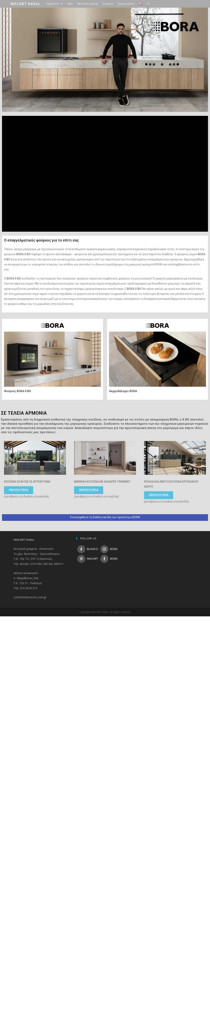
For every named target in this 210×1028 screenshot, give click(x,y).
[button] (18, 490)
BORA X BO (37, 83)
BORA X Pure (38, 48)
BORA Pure (37, 44)
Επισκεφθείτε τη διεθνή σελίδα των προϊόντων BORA (105, 517)
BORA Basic (38, 57)
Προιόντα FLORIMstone (34, 109)
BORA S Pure (38, 52)
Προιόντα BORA (30, 31)
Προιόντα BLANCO (31, 100)
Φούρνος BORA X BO (17, 391)
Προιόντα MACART (32, 105)
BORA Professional (42, 66)
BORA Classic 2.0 (41, 61)
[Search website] (148, 3)
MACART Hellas (25, 3)
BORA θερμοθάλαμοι (43, 87)
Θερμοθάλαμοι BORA (123, 391)
